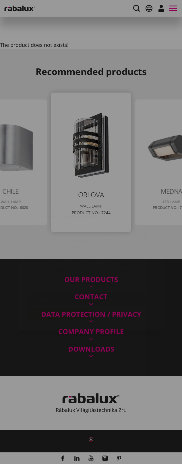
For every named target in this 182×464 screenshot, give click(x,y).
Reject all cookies (115, 265)
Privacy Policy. (98, 248)
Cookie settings (55, 265)
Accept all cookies (59, 280)
